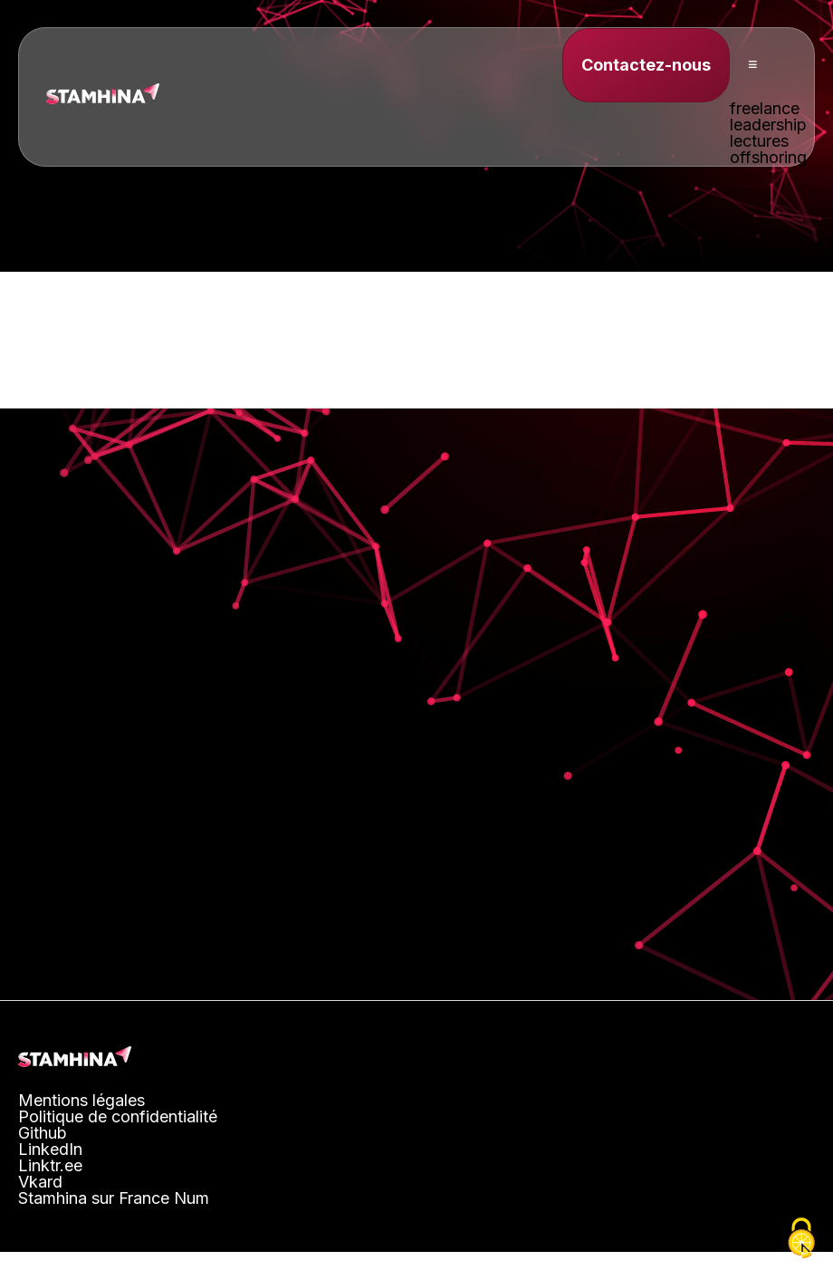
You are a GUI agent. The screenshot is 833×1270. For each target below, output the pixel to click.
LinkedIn (50, 1149)
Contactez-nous (646, 64)
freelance (764, 108)
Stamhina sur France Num (113, 1197)
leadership (768, 124)
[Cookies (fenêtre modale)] (801, 1239)
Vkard (40, 1181)
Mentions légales (81, 1100)
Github (42, 1132)
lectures (759, 140)
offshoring (768, 157)
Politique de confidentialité (117, 1116)
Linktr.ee (50, 1165)
